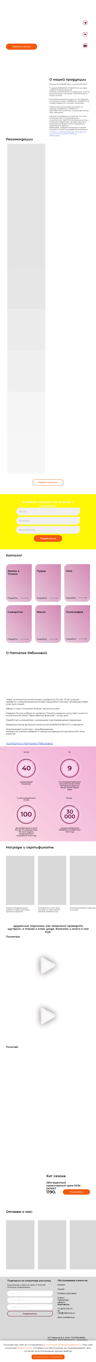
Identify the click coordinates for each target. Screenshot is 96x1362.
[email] (48, 511)
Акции (60, 1289)
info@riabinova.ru (66, 1313)
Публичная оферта (62, 1301)
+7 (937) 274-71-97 (65, 1310)
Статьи (60, 1297)
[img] (76, 1325)
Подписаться (48, 538)
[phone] (48, 521)
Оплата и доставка (66, 1293)
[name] (48, 530)
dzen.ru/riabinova (65, 1317)
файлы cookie (25, 1348)
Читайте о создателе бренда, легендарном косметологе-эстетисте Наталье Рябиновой (68, 134)
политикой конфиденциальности (63, 1344)
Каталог (61, 1285)
